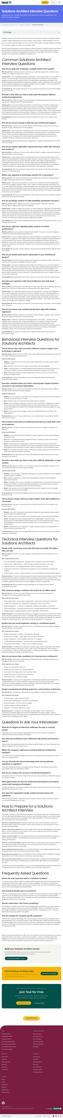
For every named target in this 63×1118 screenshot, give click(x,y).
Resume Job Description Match (9, 1044)
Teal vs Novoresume (37, 1062)
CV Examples (36, 1046)
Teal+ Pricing (5, 1084)
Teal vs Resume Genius (38, 1072)
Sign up (45, 2)
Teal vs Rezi (35, 1059)
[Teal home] (7, 2)
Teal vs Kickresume (37, 1067)
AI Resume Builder (40, 1003)
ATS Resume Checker (6, 1039)
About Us (4, 1087)
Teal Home (5, 25)
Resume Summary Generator (8, 1041)
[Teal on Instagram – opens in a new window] (60, 1116)
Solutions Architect (24, 25)
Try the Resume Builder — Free (16, 958)
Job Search (4, 1064)
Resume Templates (37, 1039)
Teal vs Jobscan (36, 1056)
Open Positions (5, 1089)
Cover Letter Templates (38, 1044)
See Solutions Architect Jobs (49, 973)
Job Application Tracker (7, 1036)
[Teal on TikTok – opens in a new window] (58, 1116)
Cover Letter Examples (38, 1041)
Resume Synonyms (6, 1062)
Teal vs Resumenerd (37, 1069)
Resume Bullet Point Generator (9, 1046)
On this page (31, 32)
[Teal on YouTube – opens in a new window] (53, 1116)
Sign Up (3, 1079)
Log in (53, 2)
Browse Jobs (4, 1067)
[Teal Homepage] (3, 1103)
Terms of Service (46, 1116)
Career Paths (13, 25)
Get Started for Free (23, 1003)
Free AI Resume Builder (7, 1049)
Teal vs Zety (35, 1064)
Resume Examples (37, 1034)
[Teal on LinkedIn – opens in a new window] (56, 1116)
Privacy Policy (38, 1116)
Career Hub (4, 1059)
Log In (3, 1082)
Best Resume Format (38, 1036)
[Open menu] (59, 2)
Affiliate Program (5, 1092)
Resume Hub (5, 1056)
